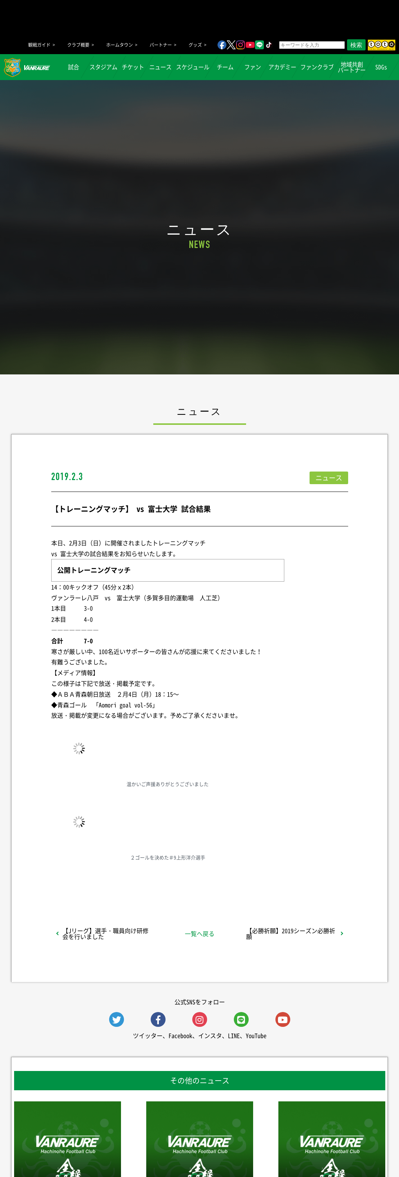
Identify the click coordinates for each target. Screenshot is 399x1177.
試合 (73, 67)
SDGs (381, 67)
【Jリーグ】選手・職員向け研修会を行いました (105, 933)
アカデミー (282, 67)
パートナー (161, 45)
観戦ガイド (39, 45)
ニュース (160, 67)
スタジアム (103, 67)
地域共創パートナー (352, 67)
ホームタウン (119, 45)
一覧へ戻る (200, 933)
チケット (133, 67)
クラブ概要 (78, 45)
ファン (252, 67)
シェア (110, 881)
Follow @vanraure (274, 882)
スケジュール (192, 67)
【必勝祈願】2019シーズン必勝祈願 (290, 933)
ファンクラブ (317, 67)
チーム (225, 67)
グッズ (195, 45)
